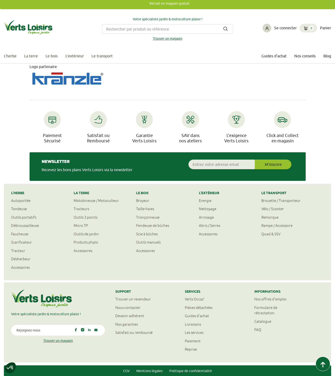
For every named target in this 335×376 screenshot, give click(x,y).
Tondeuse (19, 209)
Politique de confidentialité (190, 371)
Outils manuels (148, 242)
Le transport (102, 56)
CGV (126, 371)
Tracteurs (81, 209)
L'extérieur (74, 56)
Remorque (270, 217)
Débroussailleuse (25, 225)
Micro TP (81, 225)
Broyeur (142, 201)
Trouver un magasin (167, 38)
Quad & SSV (270, 234)
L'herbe (10, 56)
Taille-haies (145, 209)
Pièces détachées (198, 308)
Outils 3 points (85, 217)
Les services (194, 332)
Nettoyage (207, 209)
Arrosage (206, 217)
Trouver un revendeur (133, 299)
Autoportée (21, 201)
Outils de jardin (86, 234)
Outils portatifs (23, 217)
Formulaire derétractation (265, 310)
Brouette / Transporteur (281, 201)
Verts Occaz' (195, 299)
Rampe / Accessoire (277, 225)
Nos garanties (126, 324)
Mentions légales (149, 371)
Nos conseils (305, 56)
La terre (31, 56)
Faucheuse (19, 234)
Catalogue (262, 321)
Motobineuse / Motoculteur (96, 201)
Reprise (191, 349)
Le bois (52, 56)
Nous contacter (127, 308)
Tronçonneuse (148, 217)
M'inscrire (273, 164)
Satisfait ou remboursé (134, 332)
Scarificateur (21, 242)
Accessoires (20, 267)
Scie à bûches (147, 234)
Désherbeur (21, 259)
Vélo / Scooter (272, 209)
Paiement (193, 341)
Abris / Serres (209, 225)
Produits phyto (86, 242)
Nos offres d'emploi (270, 299)
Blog (327, 56)
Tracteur (18, 251)
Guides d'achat (274, 56)
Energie (205, 201)
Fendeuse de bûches (152, 225)
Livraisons (193, 324)
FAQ (257, 330)
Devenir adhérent (129, 316)
